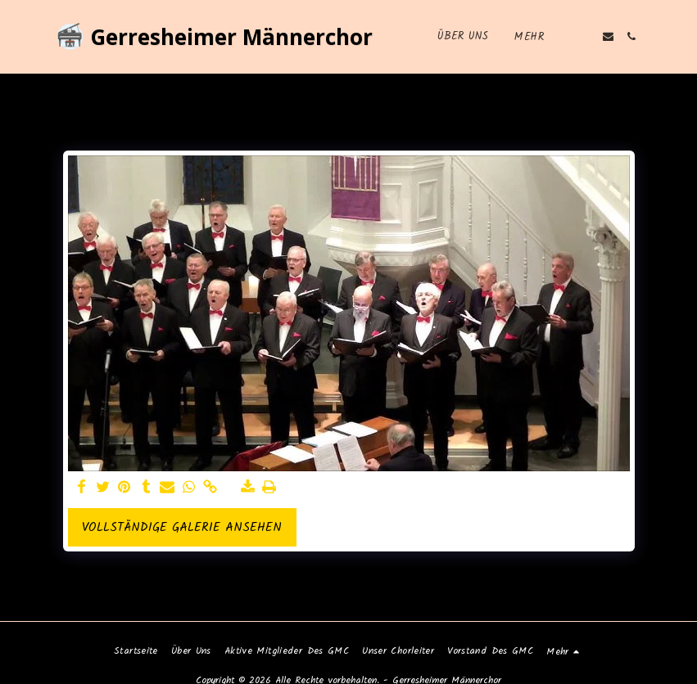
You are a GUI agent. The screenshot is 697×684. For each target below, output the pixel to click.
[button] (584, 36)
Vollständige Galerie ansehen (182, 528)
